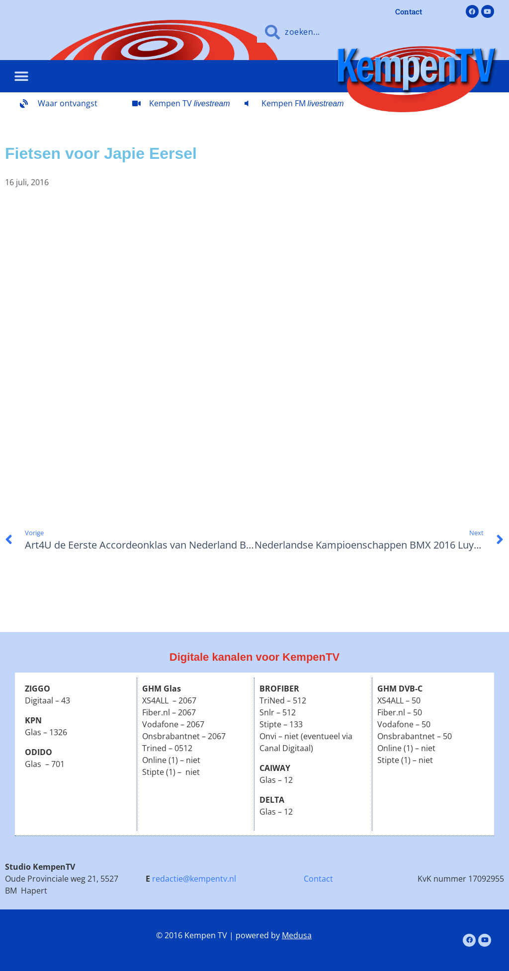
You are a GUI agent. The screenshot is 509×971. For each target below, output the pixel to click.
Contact (318, 878)
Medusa (297, 935)
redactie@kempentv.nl (194, 878)
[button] (21, 76)
